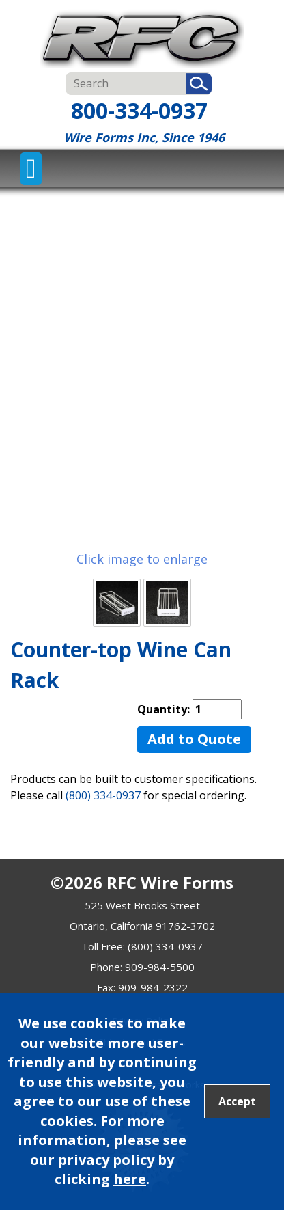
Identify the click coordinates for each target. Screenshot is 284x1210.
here (129, 1179)
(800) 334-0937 (103, 795)
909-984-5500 (160, 967)
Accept (237, 1101)
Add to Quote (194, 739)
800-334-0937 (139, 110)
